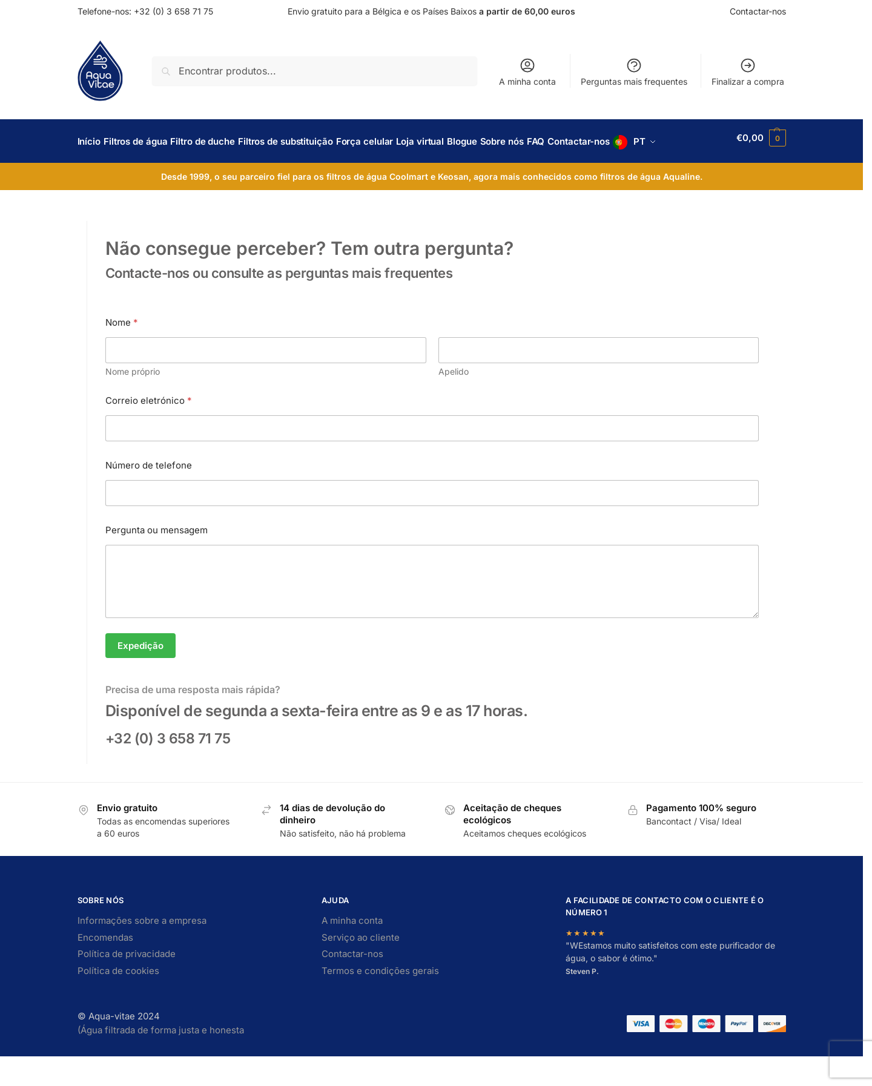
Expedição (140, 674)
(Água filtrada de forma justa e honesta (161, 1059)
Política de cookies (118, 1000)
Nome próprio (132, 401)
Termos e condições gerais (380, 1000)
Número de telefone (148, 495)
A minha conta (527, 72)
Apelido (453, 401)
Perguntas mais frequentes (634, 72)
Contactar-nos (758, 11)
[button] (762, 156)
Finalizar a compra (748, 72)
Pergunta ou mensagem (156, 559)
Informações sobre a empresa (142, 950)
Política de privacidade (127, 983)
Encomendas (105, 967)
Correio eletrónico (148, 430)
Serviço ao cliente (361, 967)
